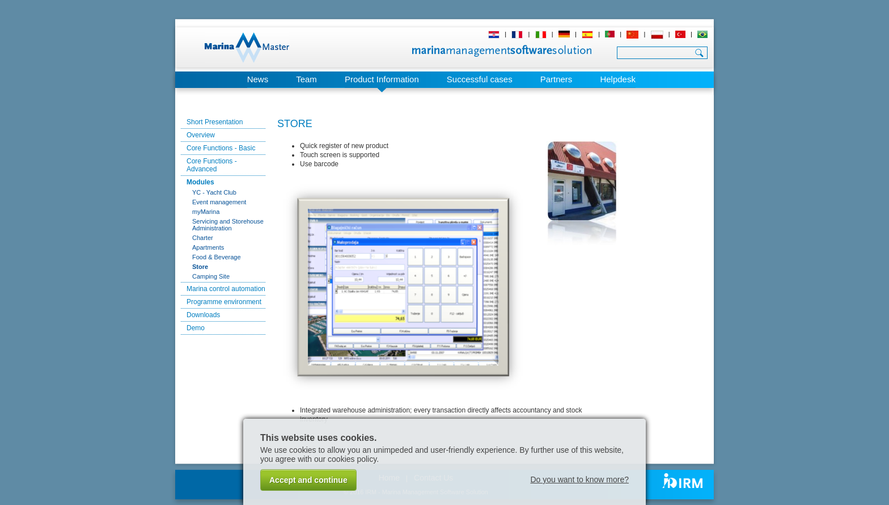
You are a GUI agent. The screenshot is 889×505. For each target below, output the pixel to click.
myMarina (205, 211)
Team (306, 79)
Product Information (382, 79)
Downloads (203, 315)
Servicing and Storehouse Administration (228, 225)
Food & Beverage (216, 257)
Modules (200, 182)
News (258, 79)
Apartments (208, 247)
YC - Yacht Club (214, 192)
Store (200, 266)
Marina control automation (226, 289)
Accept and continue (308, 480)
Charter (202, 237)
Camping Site (211, 276)
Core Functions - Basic (221, 148)
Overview (201, 135)
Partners (556, 79)
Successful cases (480, 79)
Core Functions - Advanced (212, 165)
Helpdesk (618, 79)
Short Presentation (215, 122)
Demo (196, 328)
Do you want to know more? (579, 479)
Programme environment (224, 302)
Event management (219, 202)
